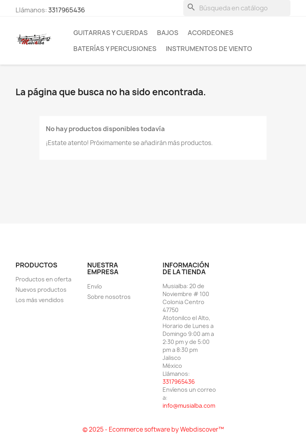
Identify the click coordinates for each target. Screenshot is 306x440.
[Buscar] (236, 8)
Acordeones (210, 32)
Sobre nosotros (109, 297)
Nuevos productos (41, 289)
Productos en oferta (43, 279)
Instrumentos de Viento (209, 48)
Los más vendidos (40, 300)
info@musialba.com (189, 405)
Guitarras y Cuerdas (110, 32)
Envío (94, 286)
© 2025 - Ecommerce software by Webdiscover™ (153, 429)
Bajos (167, 32)
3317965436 (66, 10)
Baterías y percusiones (115, 48)
